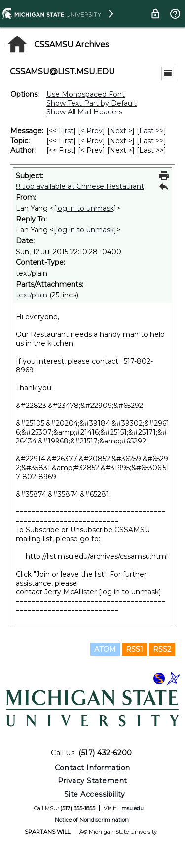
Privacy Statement (92, 780)
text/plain (31, 295)
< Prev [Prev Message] (91, 130)
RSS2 (162, 649)
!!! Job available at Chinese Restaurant (80, 186)
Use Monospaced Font (85, 94)
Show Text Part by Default (91, 103)
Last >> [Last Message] (151, 130)
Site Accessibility (94, 794)
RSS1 (134, 649)
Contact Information (92, 767)
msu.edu (132, 808)
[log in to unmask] (85, 208)
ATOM (105, 649)
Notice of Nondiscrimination (92, 819)
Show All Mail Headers (84, 112)
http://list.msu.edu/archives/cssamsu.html (97, 556)
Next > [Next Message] (121, 130)
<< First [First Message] (61, 130)
